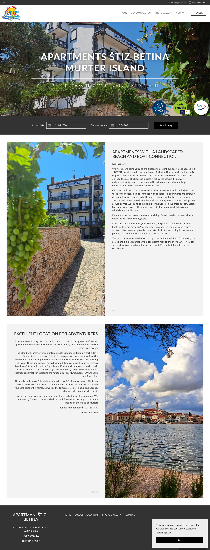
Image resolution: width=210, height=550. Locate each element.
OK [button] (179, 540)
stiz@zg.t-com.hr (31, 541)
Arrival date (38, 125)
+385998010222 (31, 536)
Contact (181, 13)
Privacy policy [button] (164, 532)
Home (124, 13)
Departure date (99, 125)
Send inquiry (165, 125)
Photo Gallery (163, 13)
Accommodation (141, 13)
